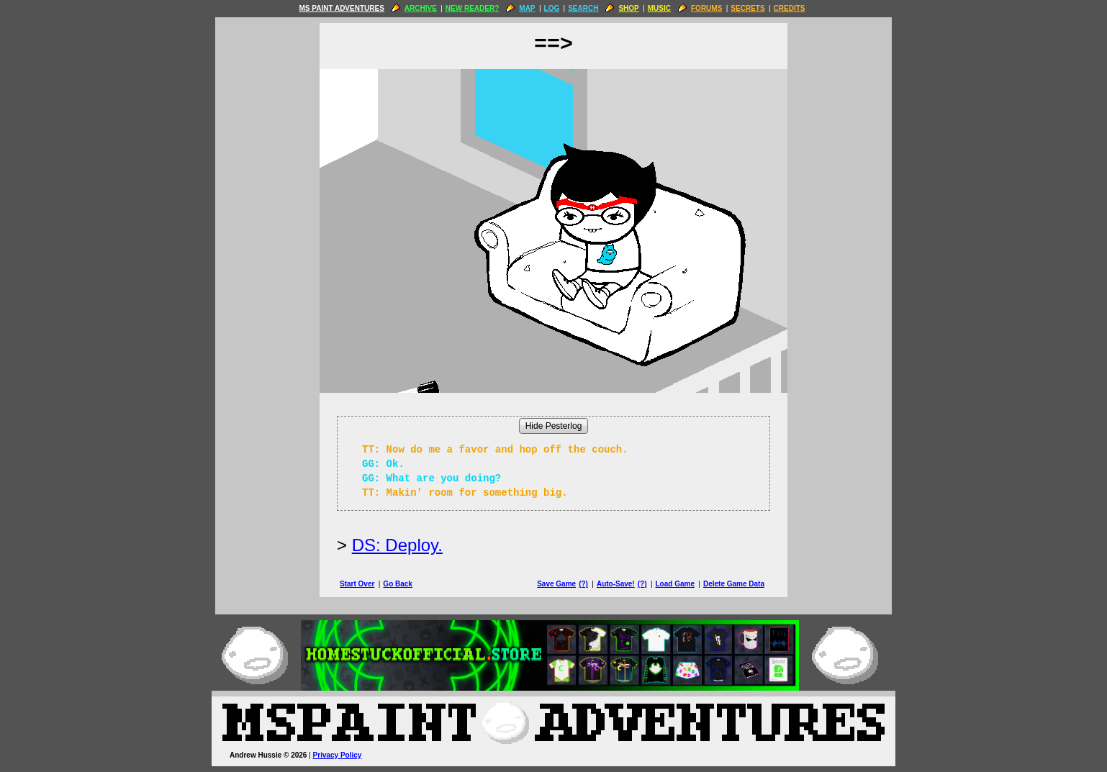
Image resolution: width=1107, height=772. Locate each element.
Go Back (397, 584)
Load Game (674, 584)
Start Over (357, 584)
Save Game (556, 584)
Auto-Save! (616, 584)
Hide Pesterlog (553, 426)
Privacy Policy (337, 755)
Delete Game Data (733, 584)
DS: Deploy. (397, 545)
